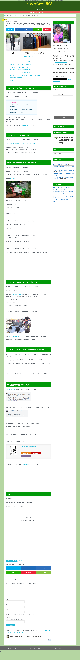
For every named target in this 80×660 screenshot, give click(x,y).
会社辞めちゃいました (28, 464)
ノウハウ (8, 560)
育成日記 (41, 7)
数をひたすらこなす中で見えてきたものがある (21, 69)
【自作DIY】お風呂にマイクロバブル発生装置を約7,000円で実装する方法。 (63, 163)
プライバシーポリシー (32, 648)
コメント (8, 586)
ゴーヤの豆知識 (48, 7)
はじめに (7, 7)
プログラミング (57, 7)
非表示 (29, 61)
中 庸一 (66, 164)
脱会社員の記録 (21, 7)
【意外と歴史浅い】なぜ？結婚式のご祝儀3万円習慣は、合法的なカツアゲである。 (63, 167)
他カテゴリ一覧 (40, 9)
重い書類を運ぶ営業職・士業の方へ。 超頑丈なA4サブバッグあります (40, 12)
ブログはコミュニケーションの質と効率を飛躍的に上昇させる (25, 75)
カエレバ (24, 448)
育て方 (36, 7)
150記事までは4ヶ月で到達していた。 (19, 67)
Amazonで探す (26, 453)
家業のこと (14, 7)
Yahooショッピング (26, 456)
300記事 (20, 560)
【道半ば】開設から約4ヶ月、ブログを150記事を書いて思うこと (22, 143)
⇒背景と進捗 (57, 70)
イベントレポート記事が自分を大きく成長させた (22, 72)
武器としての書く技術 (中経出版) (28, 446)
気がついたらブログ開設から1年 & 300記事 (20, 64)
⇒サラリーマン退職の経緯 (61, 62)
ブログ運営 (14, 560)
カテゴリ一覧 (15, 648)
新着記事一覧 (8, 648)
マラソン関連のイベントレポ (15, 336)
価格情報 (12, 178)
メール (7, 604)
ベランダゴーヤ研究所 (40, 3)
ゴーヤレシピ (29, 7)
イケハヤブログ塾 (10, 389)
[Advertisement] (16, 267)
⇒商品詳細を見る (28, 56)
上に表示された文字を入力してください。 (15, 619)
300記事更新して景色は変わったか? (18, 78)
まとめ (11, 80)
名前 (7, 599)
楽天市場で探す (36, 453)
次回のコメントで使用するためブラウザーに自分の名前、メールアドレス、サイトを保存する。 (27, 614)
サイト (7, 609)
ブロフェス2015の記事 (17, 294)
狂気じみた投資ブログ (26, 125)
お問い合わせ (71, 7)
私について (64, 7)
